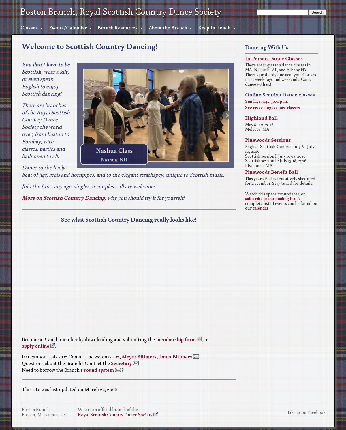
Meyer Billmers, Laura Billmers (157, 356)
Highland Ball (261, 117)
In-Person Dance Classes (274, 58)
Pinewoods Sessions (268, 139)
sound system (99, 370)
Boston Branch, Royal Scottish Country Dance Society (120, 11)
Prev (84, 115)
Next (227, 115)
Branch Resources (118, 27)
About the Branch (168, 27)
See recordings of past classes (272, 107)
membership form (176, 339)
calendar (260, 208)
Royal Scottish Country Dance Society (115, 414)
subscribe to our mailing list (270, 198)
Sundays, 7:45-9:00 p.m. (266, 101)
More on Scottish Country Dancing (63, 197)
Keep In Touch (214, 27)
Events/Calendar (68, 27)
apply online (35, 346)
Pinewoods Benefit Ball (271, 171)
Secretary (121, 363)
